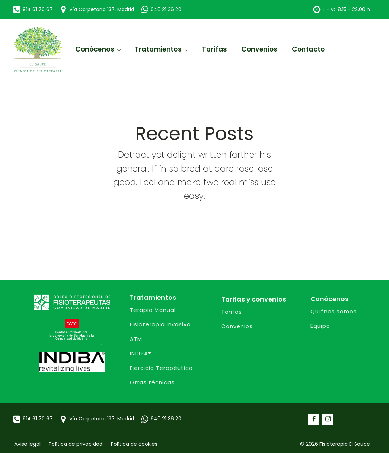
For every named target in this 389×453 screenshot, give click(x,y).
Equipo (320, 326)
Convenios (259, 49)
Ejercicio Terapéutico (161, 368)
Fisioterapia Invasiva (160, 325)
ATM (136, 339)
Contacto (308, 49)
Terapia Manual (153, 310)
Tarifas (214, 49)
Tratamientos (158, 49)
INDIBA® (140, 354)
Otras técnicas (152, 383)
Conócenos (94, 49)
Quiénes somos (333, 312)
